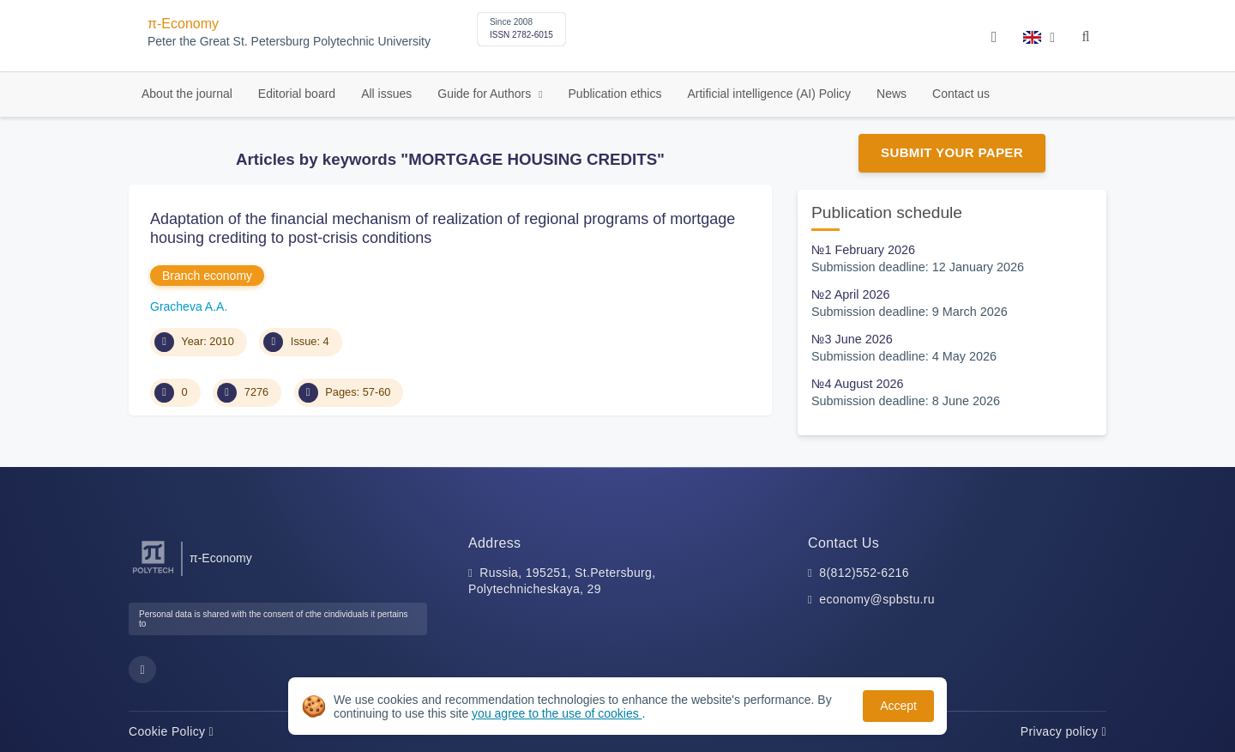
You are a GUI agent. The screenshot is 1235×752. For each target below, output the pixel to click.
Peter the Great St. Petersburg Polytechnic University (289, 41)
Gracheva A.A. (188, 306)
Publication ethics (615, 93)
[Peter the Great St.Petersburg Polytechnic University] (153, 574)
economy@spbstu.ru (877, 599)
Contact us (961, 93)
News (892, 93)
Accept (898, 706)
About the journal (187, 93)
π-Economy (183, 23)
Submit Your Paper (952, 152)
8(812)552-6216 (864, 572)
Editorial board (296, 93)
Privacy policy (1063, 731)
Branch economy (207, 275)
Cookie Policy (171, 731)
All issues (386, 93)
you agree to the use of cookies (557, 713)
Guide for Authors (485, 93)
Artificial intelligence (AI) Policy (769, 93)
